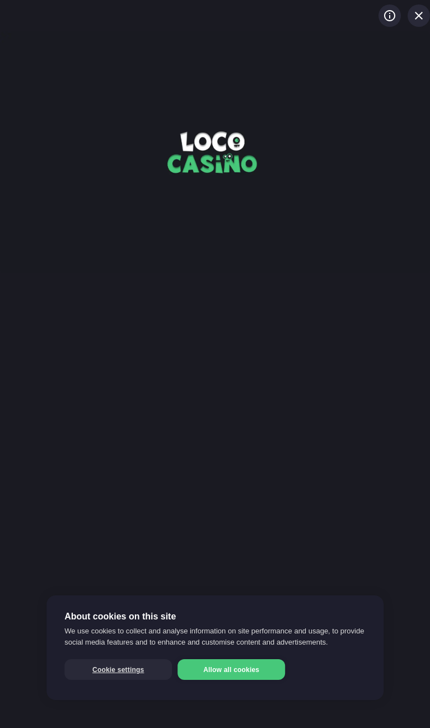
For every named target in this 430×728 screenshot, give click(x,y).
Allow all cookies (231, 670)
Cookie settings (118, 670)
